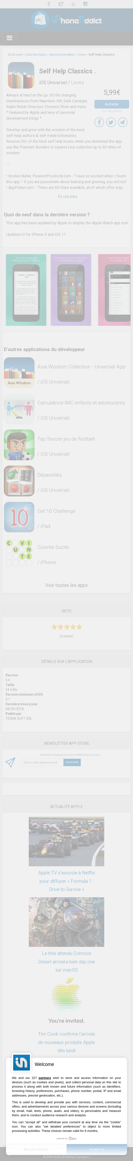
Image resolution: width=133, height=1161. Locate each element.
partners (45, 1078)
